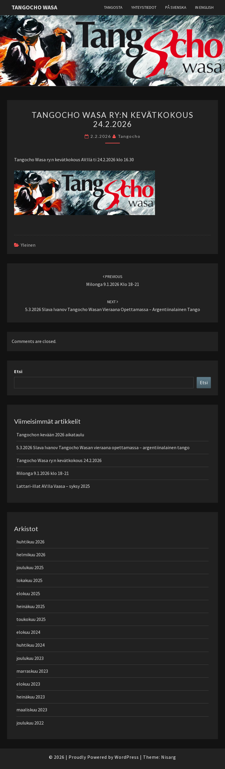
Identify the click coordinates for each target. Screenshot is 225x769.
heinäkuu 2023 (30, 697)
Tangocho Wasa (34, 7)
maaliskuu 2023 (31, 710)
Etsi (18, 371)
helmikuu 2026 (30, 554)
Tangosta (113, 7)
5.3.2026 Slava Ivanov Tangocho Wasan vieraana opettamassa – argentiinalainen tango (103, 447)
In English (204, 7)
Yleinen (28, 245)
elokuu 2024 (28, 632)
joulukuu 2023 (30, 658)
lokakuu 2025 (29, 580)
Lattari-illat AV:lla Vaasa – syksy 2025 (53, 486)
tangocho (129, 136)
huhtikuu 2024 (30, 645)
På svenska (175, 7)
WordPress (127, 757)
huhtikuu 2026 (30, 542)
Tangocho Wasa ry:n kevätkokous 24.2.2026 (59, 460)
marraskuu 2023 (32, 671)
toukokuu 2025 (31, 619)
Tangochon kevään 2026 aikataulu (50, 434)
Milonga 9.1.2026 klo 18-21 (42, 473)
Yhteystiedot (143, 7)
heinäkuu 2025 (30, 606)
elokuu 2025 (28, 593)
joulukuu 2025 (30, 567)
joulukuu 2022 (30, 723)
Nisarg (168, 757)
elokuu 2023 (28, 684)
